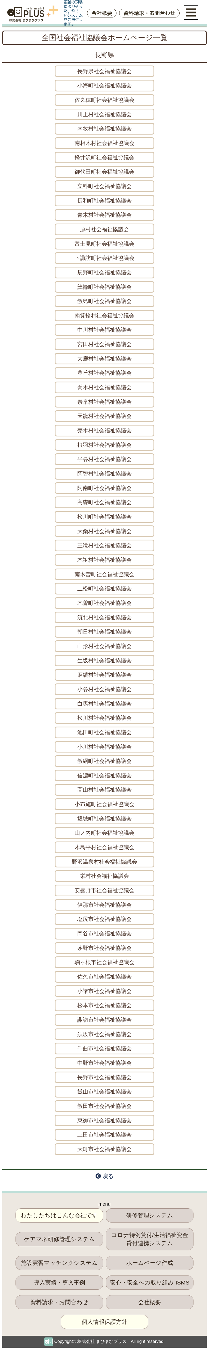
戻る (104, 1176)
